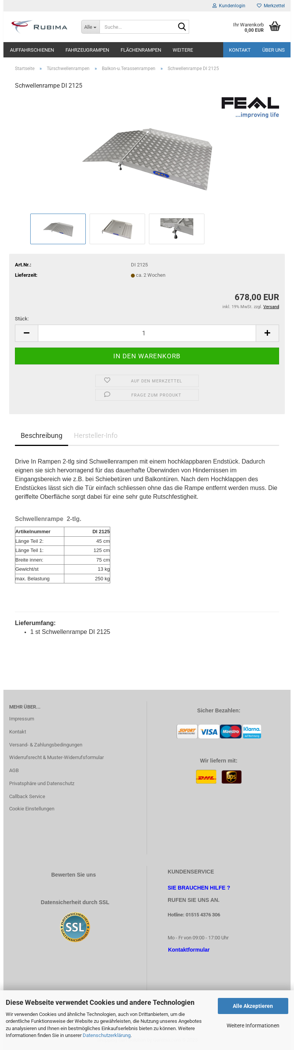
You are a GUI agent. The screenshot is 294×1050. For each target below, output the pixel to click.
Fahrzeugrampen (87, 50)
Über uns (273, 50)
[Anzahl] (147, 333)
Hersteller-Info (96, 435)
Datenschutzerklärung (107, 1035)
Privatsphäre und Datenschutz (41, 783)
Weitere (183, 50)
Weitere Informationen (253, 1025)
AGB (14, 770)
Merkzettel (271, 5)
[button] (26, 333)
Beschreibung (41, 435)
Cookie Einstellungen (31, 809)
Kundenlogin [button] (228, 5)
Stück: (22, 319)
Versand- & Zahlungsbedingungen (45, 745)
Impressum (21, 719)
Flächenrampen (141, 50)
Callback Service (27, 796)
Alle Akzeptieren (253, 1006)
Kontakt (240, 50)
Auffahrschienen (32, 50)
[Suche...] (90, 27)
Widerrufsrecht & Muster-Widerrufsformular (56, 757)
